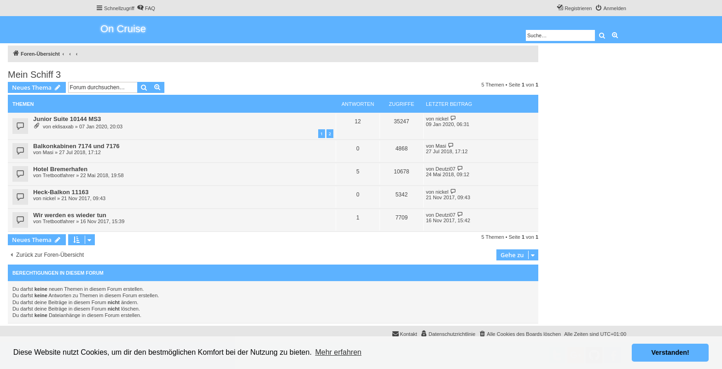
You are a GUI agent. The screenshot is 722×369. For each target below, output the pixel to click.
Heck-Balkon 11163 (60, 192)
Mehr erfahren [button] (338, 352)
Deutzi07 (445, 169)
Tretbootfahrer (59, 175)
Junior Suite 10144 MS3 (67, 118)
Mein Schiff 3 (34, 74)
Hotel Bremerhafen (60, 169)
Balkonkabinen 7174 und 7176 (76, 146)
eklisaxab (63, 126)
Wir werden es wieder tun (69, 215)
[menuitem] (146, 8)
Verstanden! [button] (670, 352)
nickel (442, 118)
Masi (48, 152)
